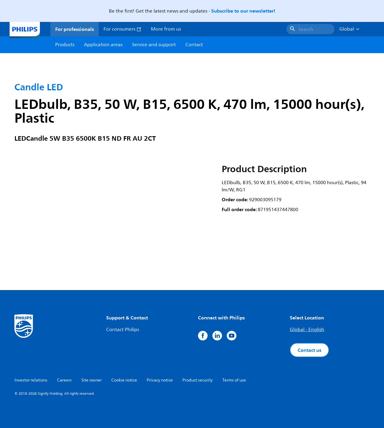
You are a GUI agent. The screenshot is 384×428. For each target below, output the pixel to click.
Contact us (309, 350)
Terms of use (234, 380)
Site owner (91, 380)
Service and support (154, 45)
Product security (197, 380)
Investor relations (30, 380)
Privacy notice (160, 380)
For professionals (74, 29)
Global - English (307, 330)
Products (64, 45)
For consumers (122, 29)
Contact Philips (122, 330)
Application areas (103, 45)
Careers (64, 380)
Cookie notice (124, 380)
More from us (166, 29)
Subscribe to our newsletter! (243, 11)
